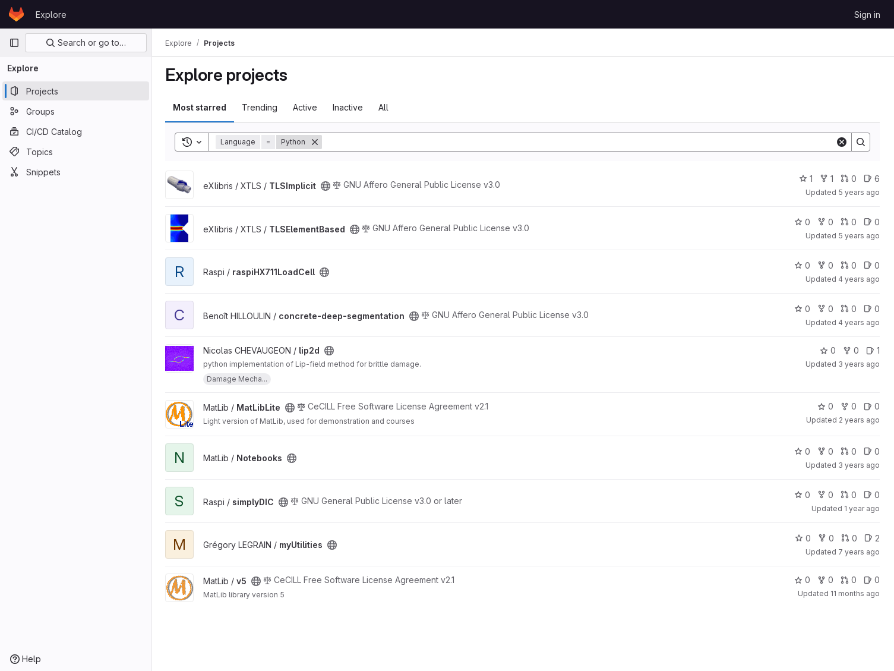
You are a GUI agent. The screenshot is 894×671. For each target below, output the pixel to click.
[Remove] (316, 142)
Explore (51, 15)
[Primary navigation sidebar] (14, 42)
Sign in (867, 15)
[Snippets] (75, 171)
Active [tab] (306, 107)
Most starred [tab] (201, 107)
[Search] (579, 142)
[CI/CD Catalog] (75, 131)
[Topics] (75, 151)
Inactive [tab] (349, 107)
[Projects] (75, 90)
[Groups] (75, 111)
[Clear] (842, 142)
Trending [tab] (261, 107)
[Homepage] (16, 14)
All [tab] (385, 107)
